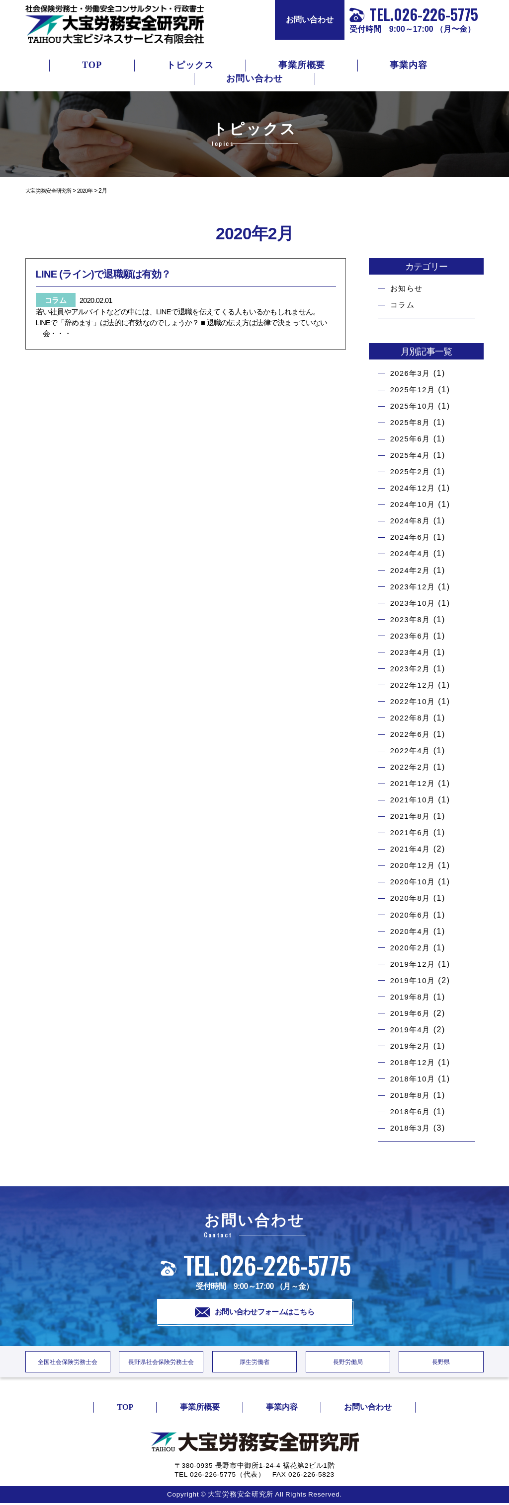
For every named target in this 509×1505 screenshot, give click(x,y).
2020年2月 (412, 947)
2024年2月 (412, 570)
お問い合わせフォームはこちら (255, 1312)
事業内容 (408, 65)
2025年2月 (412, 471)
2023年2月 (412, 668)
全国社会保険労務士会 (67, 1363)
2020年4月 (412, 931)
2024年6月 (412, 537)
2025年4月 (412, 455)
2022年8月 (412, 718)
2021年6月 (412, 832)
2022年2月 (412, 767)
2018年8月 (412, 1095)
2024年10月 (414, 504)
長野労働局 (348, 1363)
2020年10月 (414, 881)
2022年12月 (414, 685)
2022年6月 (412, 734)
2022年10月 (414, 701)
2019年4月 (412, 1029)
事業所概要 (302, 65)
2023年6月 (412, 636)
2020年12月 (414, 865)
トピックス (190, 65)
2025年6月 (412, 438)
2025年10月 (414, 406)
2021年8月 (412, 816)
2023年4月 (412, 652)
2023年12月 (414, 586)
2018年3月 (412, 1128)
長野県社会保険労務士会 (161, 1363)
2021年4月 (412, 849)
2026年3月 (412, 373)
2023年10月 (414, 603)
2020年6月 (412, 915)
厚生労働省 (254, 1363)
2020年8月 (412, 898)
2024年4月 (412, 553)
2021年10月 (414, 799)
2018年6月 (412, 1111)
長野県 (441, 1363)
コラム (403, 304)
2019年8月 (412, 997)
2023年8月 (412, 619)
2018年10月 (414, 1079)
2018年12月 (414, 1062)
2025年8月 (412, 422)
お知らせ (407, 288)
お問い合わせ (310, 19)
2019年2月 (412, 1046)
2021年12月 (414, 783)
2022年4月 (412, 750)
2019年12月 (414, 964)
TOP (92, 65)
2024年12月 (414, 488)
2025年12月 (414, 389)
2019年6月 (412, 1013)
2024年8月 (412, 520)
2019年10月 (414, 980)
